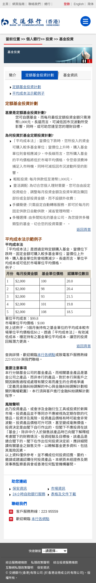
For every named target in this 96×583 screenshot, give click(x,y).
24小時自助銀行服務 (29, 494)
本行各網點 (40, 519)
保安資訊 (20, 488)
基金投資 (66, 39)
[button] (84, 61)
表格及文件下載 (63, 494)
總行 (47, 4)
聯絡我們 (34, 4)
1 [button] (90, 61)
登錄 (67, 4)
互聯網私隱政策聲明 (19, 567)
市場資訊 (58, 488)
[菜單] (85, 21)
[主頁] (5, 4)
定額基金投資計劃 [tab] (39, 75)
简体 (91, 4)
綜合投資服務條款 (65, 562)
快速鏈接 (35, 551)
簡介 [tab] (12, 75)
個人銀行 (33, 39)
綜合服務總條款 (16, 562)
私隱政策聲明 (40, 562)
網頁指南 (18, 4)
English (79, 4)
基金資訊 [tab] (70, 75)
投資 (50, 39)
